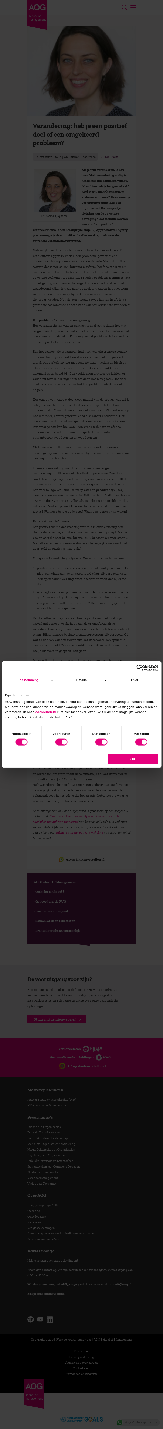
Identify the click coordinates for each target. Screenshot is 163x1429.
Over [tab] (135, 680)
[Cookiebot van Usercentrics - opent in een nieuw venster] (139, 667)
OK (132, 759)
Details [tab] (81, 680)
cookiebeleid (45, 712)
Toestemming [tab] (28, 680)
